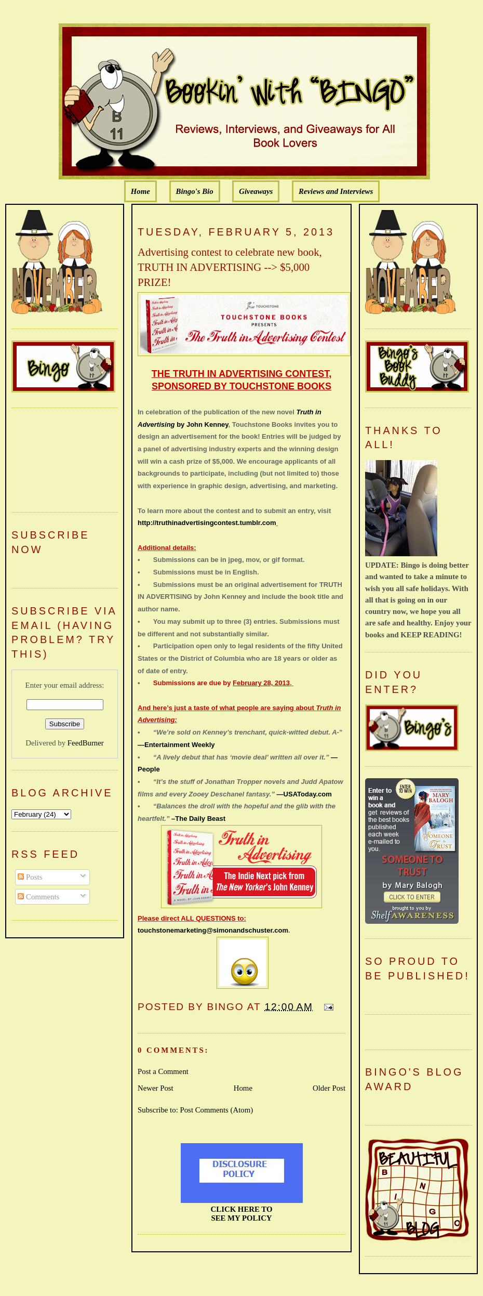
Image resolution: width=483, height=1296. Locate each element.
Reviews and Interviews (336, 191)
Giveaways (256, 191)
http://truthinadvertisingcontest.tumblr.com (207, 523)
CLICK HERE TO (242, 1209)
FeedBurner (86, 743)
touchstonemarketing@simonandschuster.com (213, 930)
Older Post (329, 1088)
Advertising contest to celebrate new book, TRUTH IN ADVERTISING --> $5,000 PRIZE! (230, 267)
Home (140, 191)
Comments (38, 897)
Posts (30, 877)
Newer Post (155, 1088)
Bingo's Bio (194, 191)
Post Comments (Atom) (216, 1110)
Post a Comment (163, 1071)
